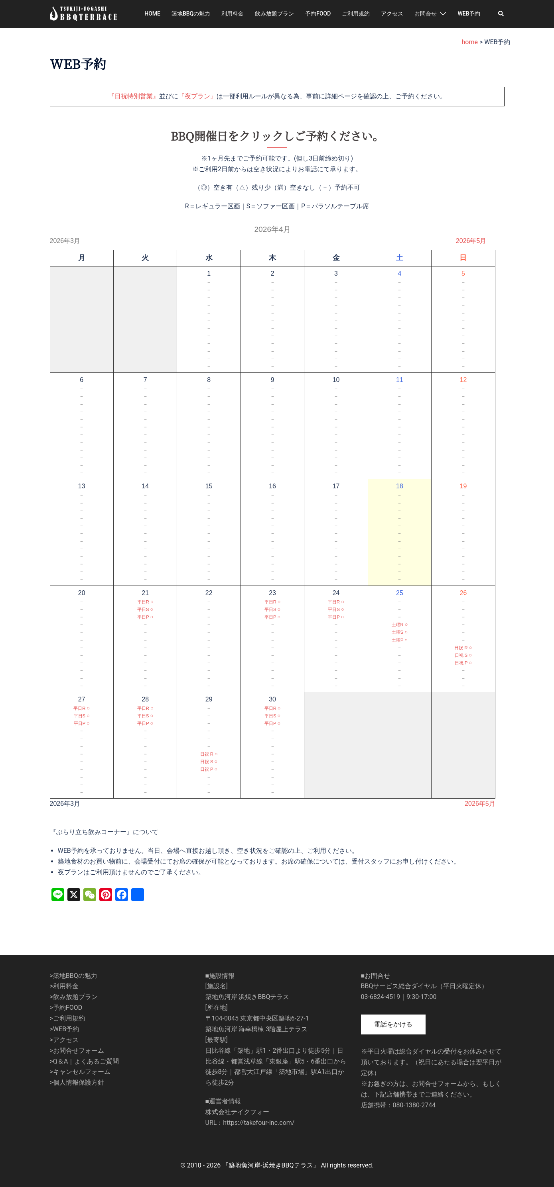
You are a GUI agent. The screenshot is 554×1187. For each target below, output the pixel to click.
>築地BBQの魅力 (73, 975)
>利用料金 (64, 986)
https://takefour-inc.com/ (258, 1122)
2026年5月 (471, 240)
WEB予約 (468, 13)
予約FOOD (318, 13)
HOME (152, 13)
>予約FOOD (66, 1007)
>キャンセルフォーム (80, 1071)
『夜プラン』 (197, 96)
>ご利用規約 (67, 1018)
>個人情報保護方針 (77, 1082)
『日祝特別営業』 (133, 96)
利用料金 (232, 13)
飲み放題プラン (274, 13)
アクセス (392, 13)
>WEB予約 (64, 1029)
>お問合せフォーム (77, 1050)
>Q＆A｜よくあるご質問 (84, 1061)
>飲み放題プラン (74, 997)
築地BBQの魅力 (191, 13)
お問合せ (425, 13)
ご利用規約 (356, 13)
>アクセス (64, 1040)
